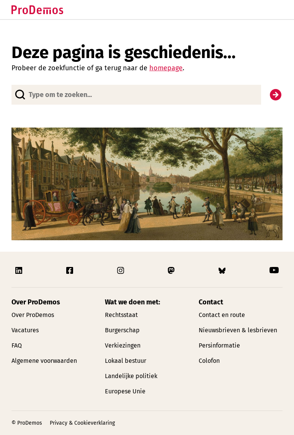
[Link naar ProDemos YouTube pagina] (274, 270)
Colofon (209, 360)
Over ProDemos (32, 315)
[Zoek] (276, 95)
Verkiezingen (122, 345)
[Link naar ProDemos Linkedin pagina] (19, 270)
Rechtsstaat (121, 315)
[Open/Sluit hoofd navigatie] (276, 9)
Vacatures (25, 330)
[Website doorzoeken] (136, 95)
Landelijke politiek (131, 376)
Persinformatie (219, 345)
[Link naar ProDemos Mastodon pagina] (172, 270)
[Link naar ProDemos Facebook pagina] (70, 270)
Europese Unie (125, 391)
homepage (166, 68)
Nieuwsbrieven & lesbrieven (238, 330)
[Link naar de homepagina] (37, 9)
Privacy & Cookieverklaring (82, 423)
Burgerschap (122, 330)
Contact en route (222, 315)
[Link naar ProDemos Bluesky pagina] (223, 270)
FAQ (16, 345)
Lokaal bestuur (125, 360)
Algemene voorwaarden (44, 360)
